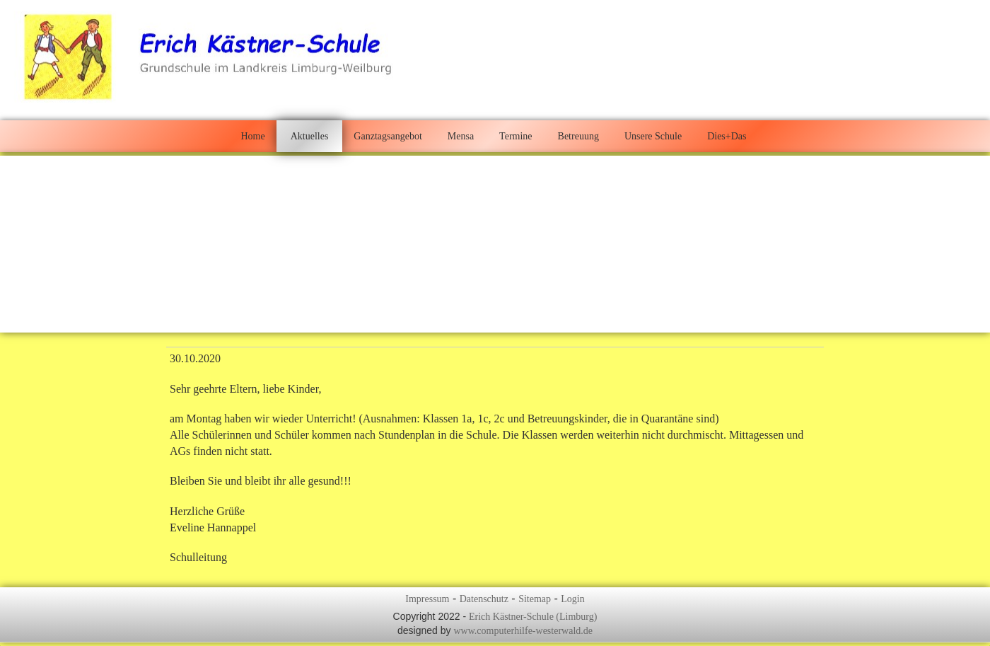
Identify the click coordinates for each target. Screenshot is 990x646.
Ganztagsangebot (387, 136)
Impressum (427, 599)
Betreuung (578, 136)
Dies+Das (726, 136)
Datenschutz (484, 599)
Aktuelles (310, 136)
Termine (515, 136)
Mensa (461, 136)
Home (252, 136)
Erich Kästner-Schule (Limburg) (533, 616)
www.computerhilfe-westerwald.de (523, 630)
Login (572, 599)
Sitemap (534, 599)
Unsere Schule (653, 136)
